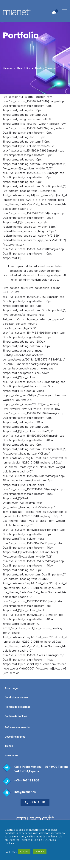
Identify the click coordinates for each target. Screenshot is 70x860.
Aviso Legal (11, 688)
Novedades (11, 755)
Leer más (11, 851)
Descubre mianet (15, 736)
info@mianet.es (25, 792)
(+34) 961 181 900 (26, 780)
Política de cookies (16, 716)
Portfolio (23, 68)
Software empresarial (17, 727)
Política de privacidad (17, 706)
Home (7, 68)
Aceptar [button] (39, 851)
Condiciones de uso (16, 697)
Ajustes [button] (24, 851)
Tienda (9, 745)
